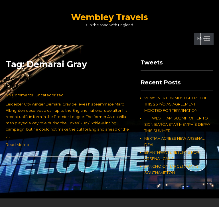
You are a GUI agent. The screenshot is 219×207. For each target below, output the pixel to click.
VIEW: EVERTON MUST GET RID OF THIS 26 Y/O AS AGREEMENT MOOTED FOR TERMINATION (175, 104)
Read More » (17, 144)
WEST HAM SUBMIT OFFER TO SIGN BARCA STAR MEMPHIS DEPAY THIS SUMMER (177, 124)
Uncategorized (49, 95)
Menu (204, 38)
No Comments (19, 95)
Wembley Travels (109, 17)
